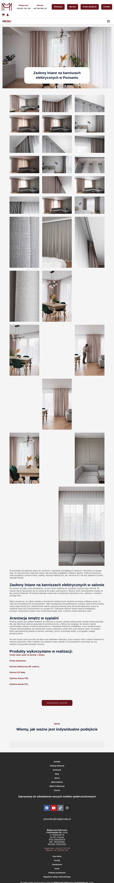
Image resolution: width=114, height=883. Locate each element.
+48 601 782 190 (24, 8)
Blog (57, 774)
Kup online (56, 856)
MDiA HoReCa (57, 782)
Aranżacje (57, 770)
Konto (56, 869)
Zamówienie (57, 865)
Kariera (57, 790)
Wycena (72, 7)
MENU (6, 21)
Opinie (57, 778)
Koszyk (57, 860)
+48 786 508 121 (40, 8)
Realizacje (58, 7)
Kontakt (106, 7)
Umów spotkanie (90, 7)
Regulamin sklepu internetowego (57, 877)
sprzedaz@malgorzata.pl (57, 819)
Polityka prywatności (57, 873)
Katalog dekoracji (57, 766)
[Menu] (108, 21)
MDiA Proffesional (57, 786)
